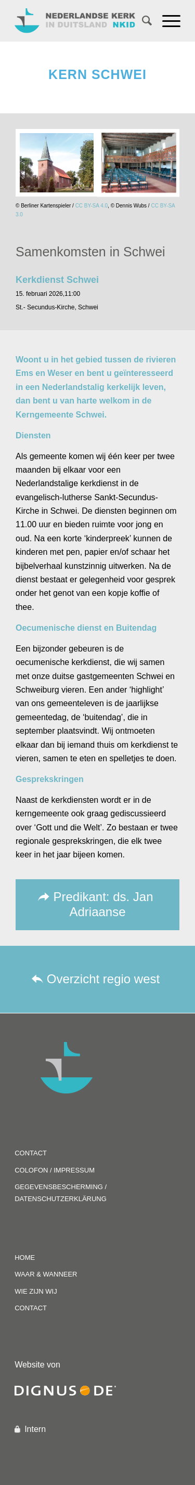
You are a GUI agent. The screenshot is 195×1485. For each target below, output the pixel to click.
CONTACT (31, 1153)
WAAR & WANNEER (46, 1274)
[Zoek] (142, 21)
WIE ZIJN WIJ (36, 1291)
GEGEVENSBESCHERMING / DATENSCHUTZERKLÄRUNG (61, 1193)
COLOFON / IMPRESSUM (55, 1170)
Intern (35, 1429)
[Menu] (166, 21)
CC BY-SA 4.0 (91, 206)
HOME (25, 1257)
